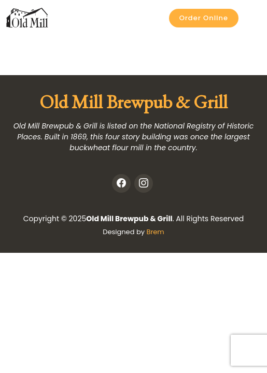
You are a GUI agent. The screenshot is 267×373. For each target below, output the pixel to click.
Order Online (203, 18)
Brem (155, 232)
